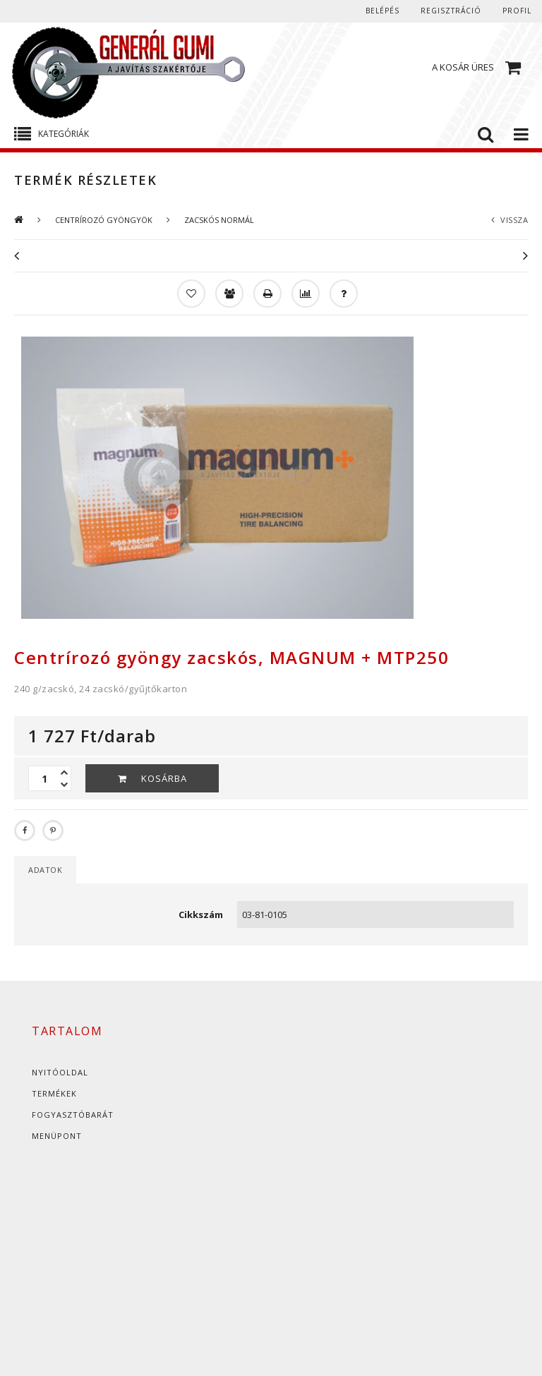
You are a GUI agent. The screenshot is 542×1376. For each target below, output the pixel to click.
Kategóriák (63, 134)
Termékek (54, 1093)
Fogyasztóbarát (73, 1114)
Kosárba (164, 778)
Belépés (382, 11)
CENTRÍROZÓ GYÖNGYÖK (103, 220)
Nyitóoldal (60, 1072)
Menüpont (57, 1135)
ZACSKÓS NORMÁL (219, 220)
